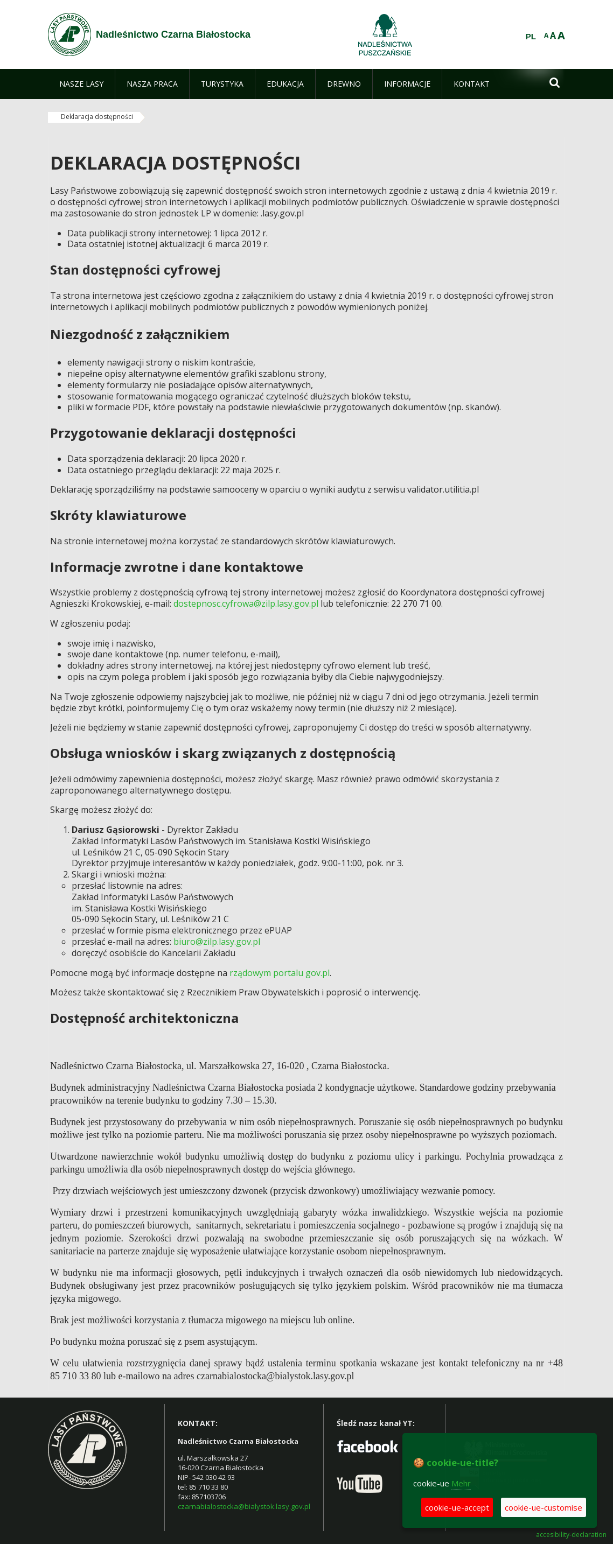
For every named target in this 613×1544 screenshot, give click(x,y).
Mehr (461, 1483)
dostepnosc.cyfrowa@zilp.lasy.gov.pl (245, 603)
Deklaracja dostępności (97, 116)
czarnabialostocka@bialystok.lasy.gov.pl (244, 1506)
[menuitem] (81, 84)
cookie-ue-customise (543, 1507)
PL (531, 36)
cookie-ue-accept (457, 1507)
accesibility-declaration (571, 1535)
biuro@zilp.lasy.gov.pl (216, 942)
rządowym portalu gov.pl (279, 973)
